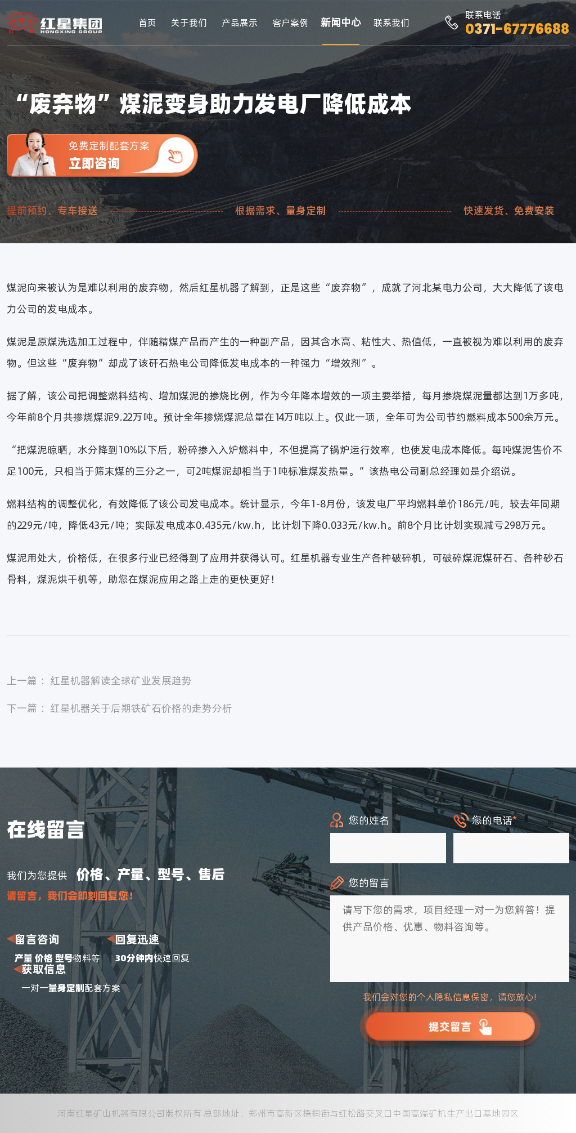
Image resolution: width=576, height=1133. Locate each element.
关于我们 (189, 22)
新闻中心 (341, 22)
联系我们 (392, 22)
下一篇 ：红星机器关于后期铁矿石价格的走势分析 (119, 708)
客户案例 (290, 22)
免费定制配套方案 (133, 155)
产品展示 (240, 22)
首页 (147, 22)
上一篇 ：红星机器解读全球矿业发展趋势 (99, 680)
